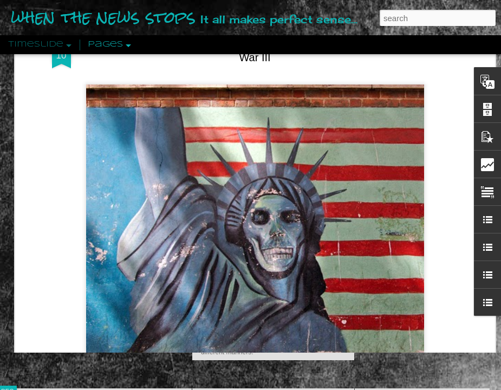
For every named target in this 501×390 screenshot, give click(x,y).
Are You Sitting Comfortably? (263, 277)
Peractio (46, 251)
